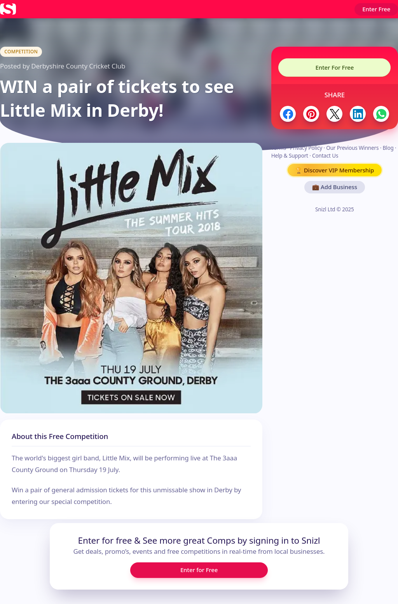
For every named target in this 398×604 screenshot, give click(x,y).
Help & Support (289, 155)
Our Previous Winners (352, 147)
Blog (387, 147)
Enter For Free (334, 67)
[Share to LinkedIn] (358, 114)
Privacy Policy (306, 147)
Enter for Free (199, 570)
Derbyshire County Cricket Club (78, 65)
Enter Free (376, 9)
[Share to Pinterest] (311, 114)
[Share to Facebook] (288, 114)
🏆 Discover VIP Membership (334, 170)
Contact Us (325, 155)
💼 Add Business (334, 187)
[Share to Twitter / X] (334, 114)
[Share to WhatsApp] (381, 114)
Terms (278, 147)
